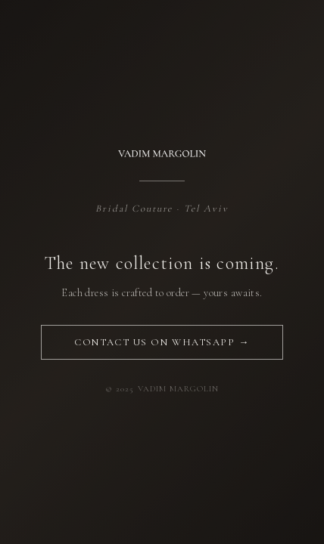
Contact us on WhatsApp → (161, 342)
